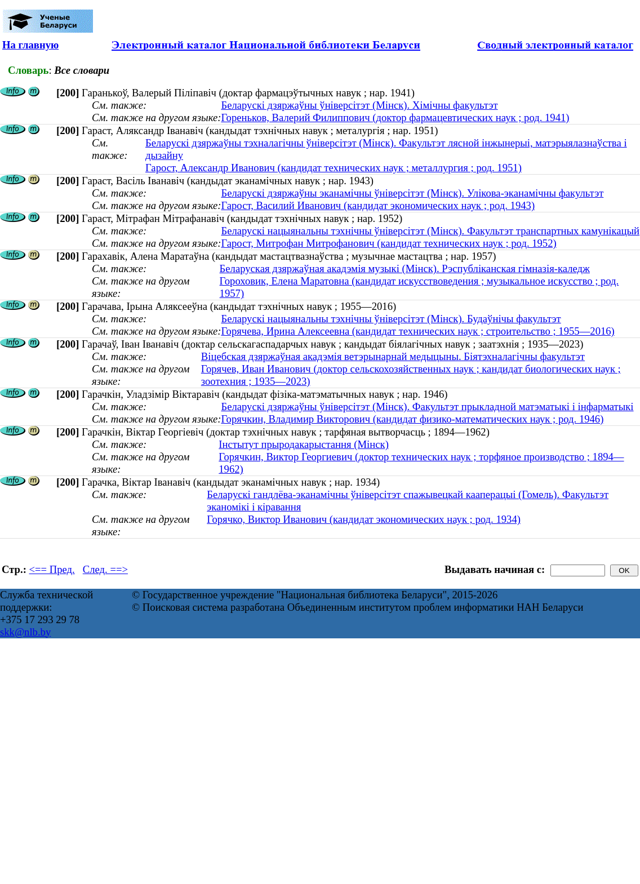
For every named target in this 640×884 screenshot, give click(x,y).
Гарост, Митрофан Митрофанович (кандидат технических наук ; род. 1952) (388, 243)
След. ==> (105, 569)
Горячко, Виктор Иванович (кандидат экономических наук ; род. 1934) (364, 519)
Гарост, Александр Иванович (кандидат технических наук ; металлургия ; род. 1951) (333, 168)
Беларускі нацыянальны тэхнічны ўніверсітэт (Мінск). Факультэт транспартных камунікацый (430, 231)
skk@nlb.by (25, 632)
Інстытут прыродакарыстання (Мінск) (304, 444)
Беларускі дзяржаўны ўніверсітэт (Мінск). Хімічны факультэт (359, 105)
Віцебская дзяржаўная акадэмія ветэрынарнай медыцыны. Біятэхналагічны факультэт (393, 356)
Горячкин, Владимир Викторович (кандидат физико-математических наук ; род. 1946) (412, 419)
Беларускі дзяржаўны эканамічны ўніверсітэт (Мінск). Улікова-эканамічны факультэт (412, 193)
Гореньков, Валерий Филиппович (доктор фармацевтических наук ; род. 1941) (395, 117)
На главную (30, 45)
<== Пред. (52, 569)
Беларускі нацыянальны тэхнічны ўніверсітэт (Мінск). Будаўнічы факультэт (391, 319)
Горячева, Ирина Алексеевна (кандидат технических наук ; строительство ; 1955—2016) (417, 331)
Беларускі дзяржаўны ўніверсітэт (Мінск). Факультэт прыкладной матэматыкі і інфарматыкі (427, 406)
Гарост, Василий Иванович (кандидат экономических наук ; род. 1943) (378, 205)
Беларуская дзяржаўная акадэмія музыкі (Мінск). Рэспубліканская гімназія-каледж (405, 268)
